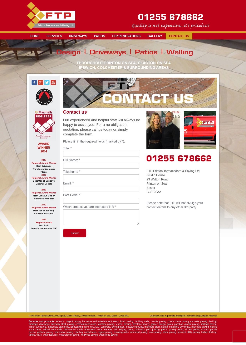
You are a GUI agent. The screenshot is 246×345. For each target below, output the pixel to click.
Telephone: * (71, 171)
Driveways (78, 36)
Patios (99, 36)
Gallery (155, 36)
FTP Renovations (126, 36)
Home (35, 36)
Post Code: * (71, 195)
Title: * (67, 148)
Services (54, 36)
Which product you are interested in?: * (89, 206)
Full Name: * (71, 160)
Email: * (68, 183)
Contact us (179, 36)
